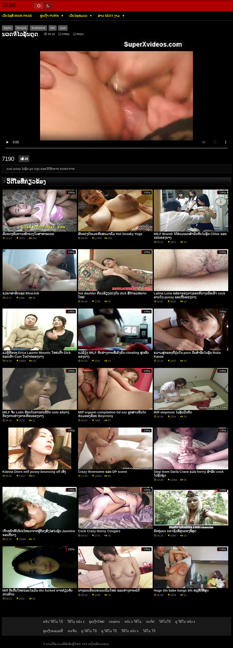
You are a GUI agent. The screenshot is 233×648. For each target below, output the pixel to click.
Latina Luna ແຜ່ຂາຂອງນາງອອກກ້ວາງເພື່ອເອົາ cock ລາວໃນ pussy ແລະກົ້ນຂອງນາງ (189, 295)
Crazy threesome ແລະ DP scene (102, 471)
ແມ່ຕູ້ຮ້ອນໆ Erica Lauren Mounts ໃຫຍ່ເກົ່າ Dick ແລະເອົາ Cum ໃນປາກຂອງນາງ (37, 354)
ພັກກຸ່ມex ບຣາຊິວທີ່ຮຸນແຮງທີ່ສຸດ (175, 531)
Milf (52, 28)
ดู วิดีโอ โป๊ (89, 631)
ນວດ (63, 28)
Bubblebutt (38, 28)
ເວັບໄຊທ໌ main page (17, 16)
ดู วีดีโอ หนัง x (185, 621)
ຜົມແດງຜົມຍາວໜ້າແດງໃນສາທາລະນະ (28, 234)
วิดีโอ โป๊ (149, 631)
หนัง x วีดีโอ (133, 621)
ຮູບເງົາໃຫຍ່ (96, 621)
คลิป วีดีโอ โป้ (53, 621)
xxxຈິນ (72, 631)
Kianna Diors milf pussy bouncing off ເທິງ (34, 471)
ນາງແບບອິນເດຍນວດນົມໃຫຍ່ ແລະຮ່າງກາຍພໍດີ (108, 590)
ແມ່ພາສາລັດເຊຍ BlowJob (21, 293)
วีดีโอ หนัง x (75, 621)
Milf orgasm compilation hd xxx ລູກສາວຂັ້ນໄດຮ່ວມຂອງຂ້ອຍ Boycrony (112, 414)
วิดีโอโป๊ (165, 621)
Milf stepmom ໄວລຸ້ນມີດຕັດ (173, 412)
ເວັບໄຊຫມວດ (78, 16)
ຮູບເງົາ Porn (50, 16)
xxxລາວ (114, 621)
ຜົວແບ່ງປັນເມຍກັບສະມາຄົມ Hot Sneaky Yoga (110, 234)
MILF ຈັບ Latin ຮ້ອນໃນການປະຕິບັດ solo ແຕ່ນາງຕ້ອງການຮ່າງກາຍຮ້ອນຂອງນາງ (36, 414)
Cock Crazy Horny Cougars (99, 531)
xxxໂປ (150, 621)
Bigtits (7, 28)
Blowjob (22, 28)
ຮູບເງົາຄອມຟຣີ (53, 631)
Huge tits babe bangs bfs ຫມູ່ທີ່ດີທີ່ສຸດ (181, 590)
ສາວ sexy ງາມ (109, 16)
